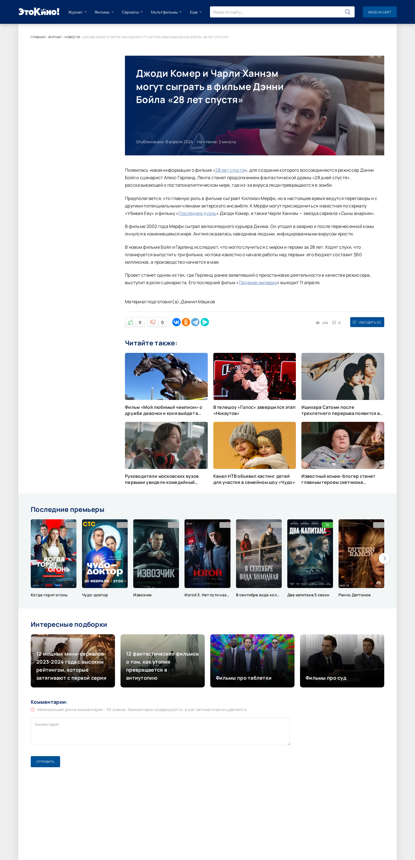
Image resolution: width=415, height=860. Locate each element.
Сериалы (130, 12)
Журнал (75, 12)
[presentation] (384, 558)
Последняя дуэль (197, 213)
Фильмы (102, 12)
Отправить (45, 761)
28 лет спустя (230, 170)
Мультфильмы (164, 12)
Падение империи (258, 282)
